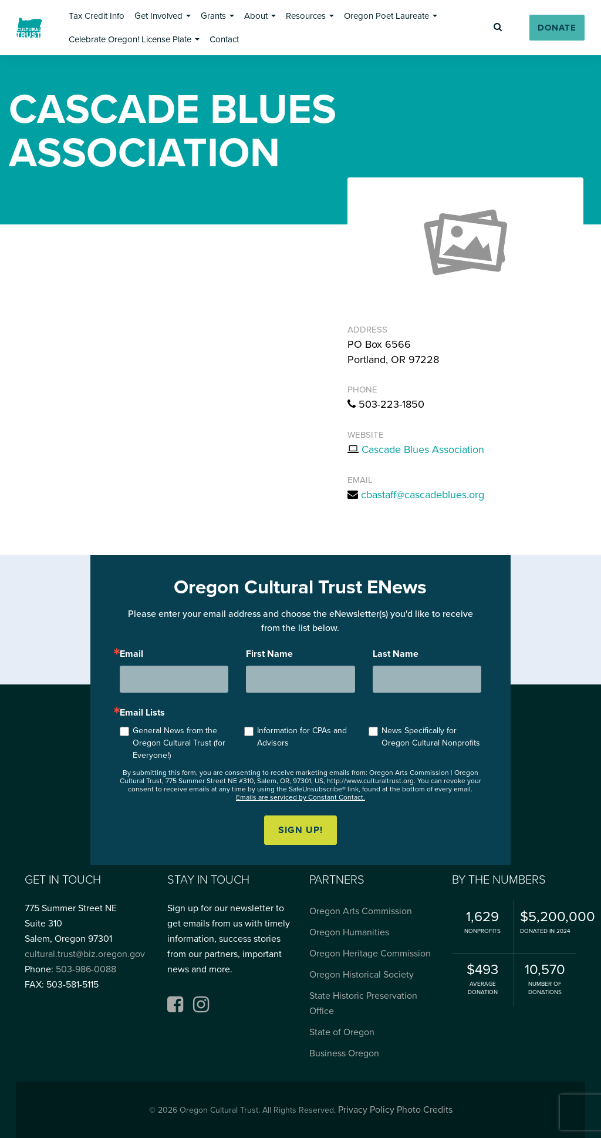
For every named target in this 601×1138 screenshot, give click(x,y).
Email (131, 654)
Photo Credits (425, 1110)
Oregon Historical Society (361, 975)
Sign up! (300, 830)
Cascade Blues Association (423, 449)
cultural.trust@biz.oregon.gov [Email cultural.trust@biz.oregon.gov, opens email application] (85, 954)
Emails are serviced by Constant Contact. (300, 797)
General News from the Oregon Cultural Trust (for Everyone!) (179, 743)
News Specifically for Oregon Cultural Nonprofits (430, 737)
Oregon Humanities (349, 932)
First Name (269, 654)
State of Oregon (341, 1032)
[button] (96, 16)
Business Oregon (344, 1053)
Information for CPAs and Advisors (302, 737)
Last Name (395, 654)
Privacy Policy (366, 1110)
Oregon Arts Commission (360, 911)
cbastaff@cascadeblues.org (422, 494)
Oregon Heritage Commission (370, 953)
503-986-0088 (86, 969)
